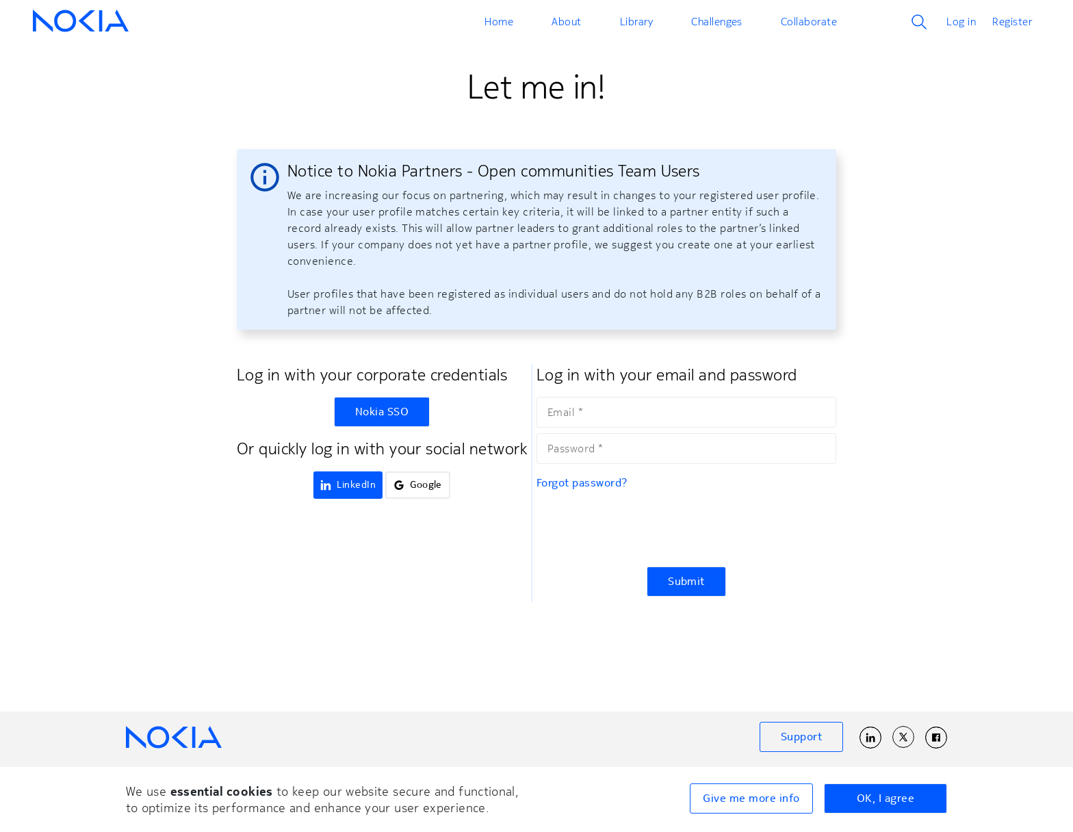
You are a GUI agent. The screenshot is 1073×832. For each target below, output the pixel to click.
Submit (686, 581)
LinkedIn (348, 484)
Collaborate (809, 21)
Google (417, 484)
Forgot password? (582, 483)
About (566, 21)
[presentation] (640, 529)
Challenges (716, 21)
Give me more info (751, 798)
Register (1012, 21)
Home (498, 21)
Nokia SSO (382, 411)
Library (636, 21)
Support (801, 736)
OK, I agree (885, 798)
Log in (961, 21)
